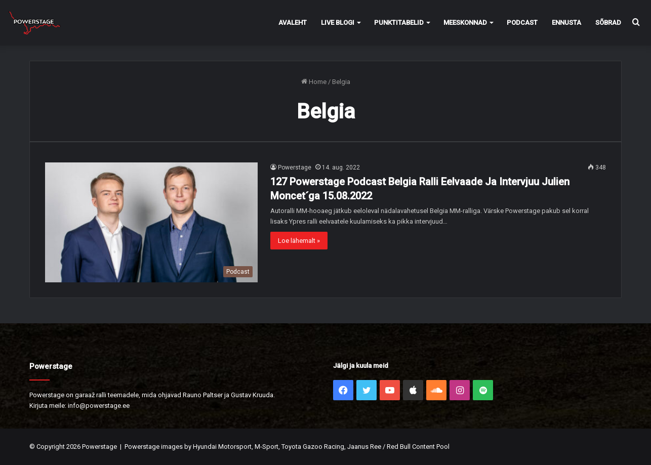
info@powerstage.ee (99, 405)
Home (314, 82)
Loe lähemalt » (299, 240)
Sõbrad (608, 22)
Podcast (522, 22)
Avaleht (292, 22)
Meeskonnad (465, 22)
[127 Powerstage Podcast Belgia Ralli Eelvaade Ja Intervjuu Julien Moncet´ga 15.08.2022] (151, 222)
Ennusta (566, 22)
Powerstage (294, 167)
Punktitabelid (399, 22)
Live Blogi (337, 22)
